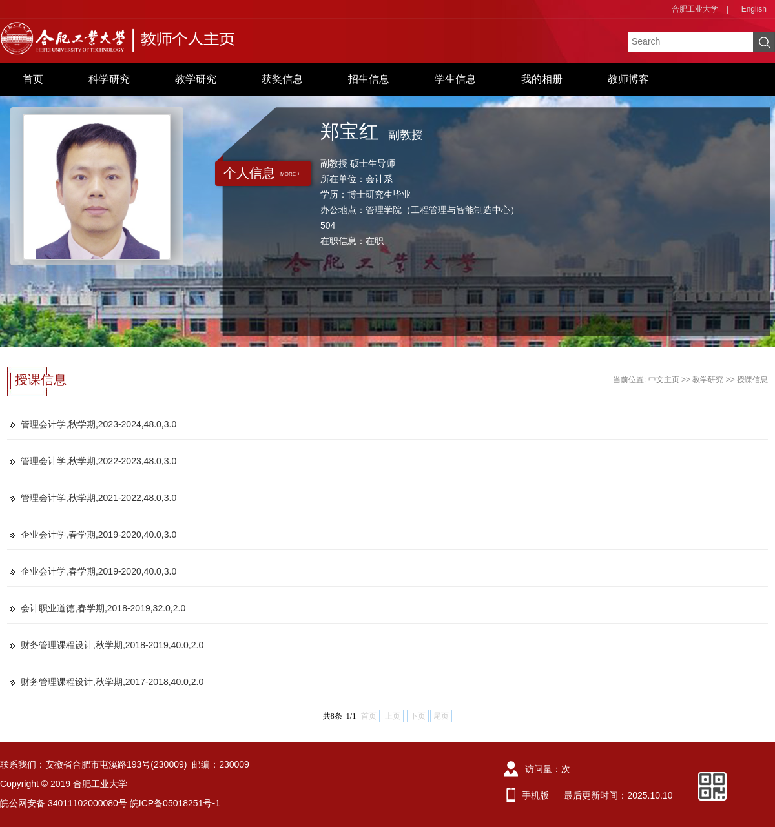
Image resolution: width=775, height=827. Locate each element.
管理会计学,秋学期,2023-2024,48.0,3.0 (98, 424)
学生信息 (455, 79)
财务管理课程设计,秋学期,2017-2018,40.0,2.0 (112, 682)
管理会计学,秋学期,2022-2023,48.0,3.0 (98, 461)
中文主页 (663, 379)
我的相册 (542, 79)
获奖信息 (282, 79)
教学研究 (195, 79)
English (754, 9)
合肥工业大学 (695, 9)
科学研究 (109, 79)
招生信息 (368, 79)
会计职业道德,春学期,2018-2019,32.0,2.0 (103, 608)
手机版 (535, 795)
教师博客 (628, 79)
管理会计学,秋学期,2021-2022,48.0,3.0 (98, 498)
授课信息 (752, 379)
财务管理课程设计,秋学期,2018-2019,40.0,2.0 (112, 645)
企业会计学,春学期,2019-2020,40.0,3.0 (98, 534)
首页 (33, 79)
